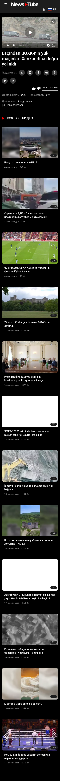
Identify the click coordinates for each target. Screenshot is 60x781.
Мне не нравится (38, 88)
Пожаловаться (12, 105)
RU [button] (52, 9)
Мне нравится (34, 88)
